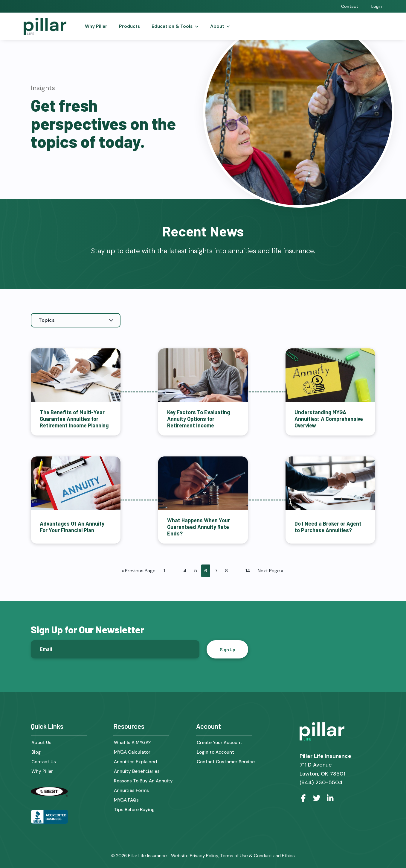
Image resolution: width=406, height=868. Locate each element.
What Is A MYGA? (132, 742)
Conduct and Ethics (274, 855)
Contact (349, 6)
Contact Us (43, 761)
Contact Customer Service (226, 761)
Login (376, 6)
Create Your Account (219, 742)
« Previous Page (138, 570)
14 (247, 570)
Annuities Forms (131, 790)
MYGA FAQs (126, 800)
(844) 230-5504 (321, 781)
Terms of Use (234, 855)
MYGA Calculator (132, 752)
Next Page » (270, 570)
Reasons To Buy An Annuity (143, 781)
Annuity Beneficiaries (137, 771)
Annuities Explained (135, 761)
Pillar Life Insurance (147, 855)
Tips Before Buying (134, 809)
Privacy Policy (204, 855)
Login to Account (215, 752)
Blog (36, 752)
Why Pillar (42, 771)
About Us (41, 742)
